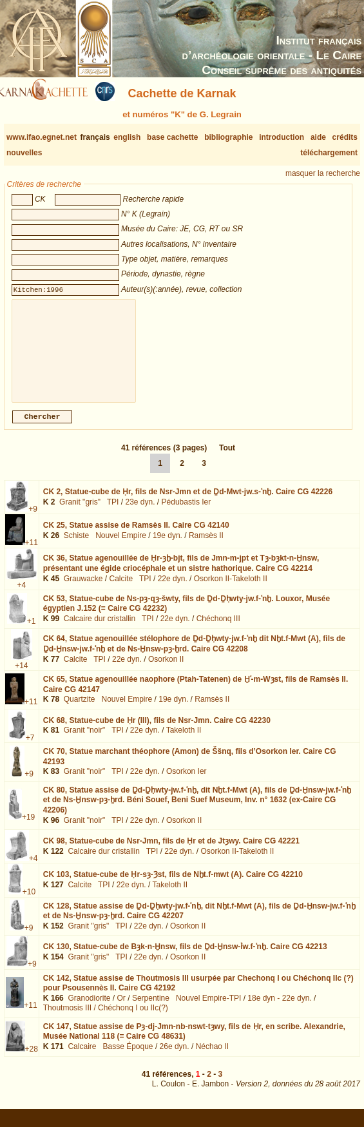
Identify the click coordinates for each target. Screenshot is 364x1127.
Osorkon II (166, 669)
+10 (29, 902)
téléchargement (329, 152)
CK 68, (157, 730)
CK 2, (187, 501)
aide (318, 137)
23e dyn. (140, 512)
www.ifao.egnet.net (41, 137)
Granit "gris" (80, 512)
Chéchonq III (218, 628)
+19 (28, 827)
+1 (31, 631)
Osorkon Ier (186, 781)
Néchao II (212, 1056)
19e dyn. (167, 545)
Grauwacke (83, 588)
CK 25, (136, 535)
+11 (31, 552)
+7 (30, 748)
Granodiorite (89, 1008)
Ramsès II (206, 545)
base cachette (172, 137)
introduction (281, 137)
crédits (345, 137)
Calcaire (82, 1056)
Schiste (76, 545)
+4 (21, 595)
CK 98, (171, 851)
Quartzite (79, 709)
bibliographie (228, 137)
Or (121, 1008)
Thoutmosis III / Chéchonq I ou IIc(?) (105, 1018)
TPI (113, 512)
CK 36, (181, 573)
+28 (31, 1059)
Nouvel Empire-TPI (208, 1008)
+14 (21, 675)
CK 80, (197, 810)
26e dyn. (174, 1056)
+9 (32, 519)
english (126, 137)
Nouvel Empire (120, 545)
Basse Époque (127, 1056)
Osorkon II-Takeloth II (230, 588)
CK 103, (173, 884)
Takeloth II (184, 740)
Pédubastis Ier (186, 512)
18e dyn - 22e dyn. (279, 1008)
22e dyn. (172, 588)
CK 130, (185, 956)
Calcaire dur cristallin (99, 628)
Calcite (121, 588)
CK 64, (194, 654)
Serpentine (150, 1008)
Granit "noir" (85, 740)
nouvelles (24, 152)
